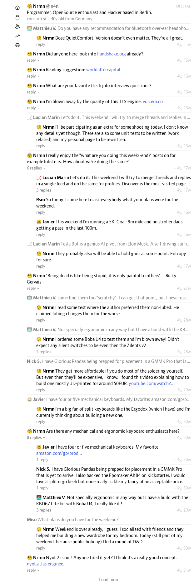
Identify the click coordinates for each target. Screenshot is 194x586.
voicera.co (153, 101)
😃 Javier (46, 221)
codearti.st (37, 18)
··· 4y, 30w (182, 459)
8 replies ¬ (36, 437)
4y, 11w (184, 44)
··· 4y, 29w (182, 389)
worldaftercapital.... (105, 69)
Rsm (41, 199)
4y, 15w (184, 60)
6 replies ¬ (36, 167)
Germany (83, 18)
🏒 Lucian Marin (44, 117)
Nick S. (34, 361)
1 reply (42, 459)
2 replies (43, 351)
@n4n (52, 6)
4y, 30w (184, 421)
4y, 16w (184, 76)
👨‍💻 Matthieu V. (42, 28)
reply (40, 44)
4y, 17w (184, 190)
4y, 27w (184, 288)
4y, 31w (184, 570)
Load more (109, 579)
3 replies (43, 190)
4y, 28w (184, 319)
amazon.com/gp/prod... (59, 453)
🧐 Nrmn (36, 6)
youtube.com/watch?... (152, 383)
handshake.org (111, 53)
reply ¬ (33, 60)
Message (183, 6)
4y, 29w (184, 509)
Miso (32, 519)
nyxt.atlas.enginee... (47, 563)
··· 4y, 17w (182, 167)
